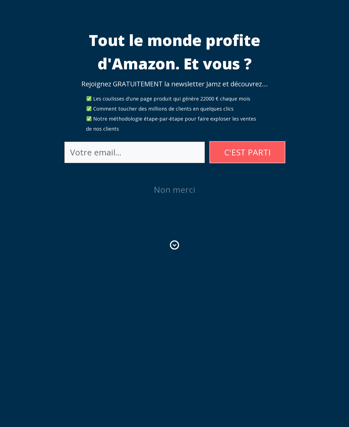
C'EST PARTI (247, 152)
